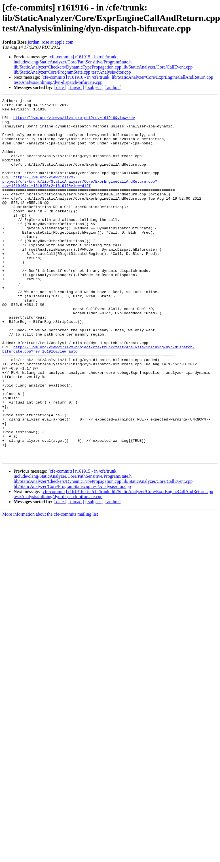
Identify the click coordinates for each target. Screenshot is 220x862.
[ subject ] (94, 87)
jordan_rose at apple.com (50, 42)
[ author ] (113, 87)
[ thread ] (75, 87)
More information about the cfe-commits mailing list (50, 586)
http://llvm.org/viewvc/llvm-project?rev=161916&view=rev (74, 121)
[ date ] (60, 87)
